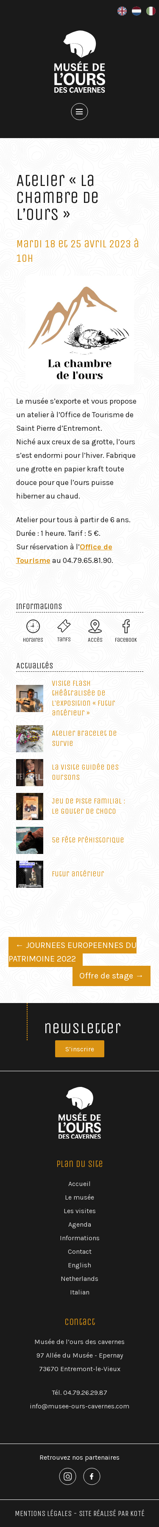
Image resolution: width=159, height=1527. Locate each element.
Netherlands (79, 1279)
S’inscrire (79, 1049)
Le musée (79, 1197)
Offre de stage (111, 976)
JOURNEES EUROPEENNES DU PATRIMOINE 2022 (72, 952)
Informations (80, 1238)
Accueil (79, 1184)
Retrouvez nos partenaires (79, 1457)
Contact (80, 1251)
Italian (79, 1292)
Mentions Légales (43, 1513)
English (79, 1265)
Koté (137, 1513)
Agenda (79, 1224)
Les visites (80, 1211)
